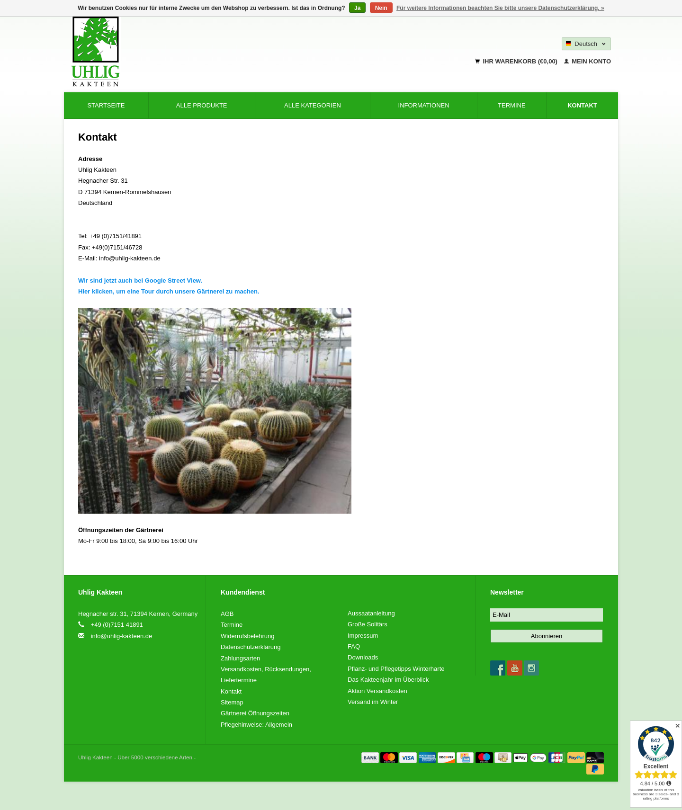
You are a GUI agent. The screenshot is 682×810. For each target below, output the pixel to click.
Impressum (363, 635)
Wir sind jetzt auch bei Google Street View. (141, 280)
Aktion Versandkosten (377, 690)
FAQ (354, 646)
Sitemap (232, 702)
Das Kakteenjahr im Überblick (388, 679)
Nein (381, 8)
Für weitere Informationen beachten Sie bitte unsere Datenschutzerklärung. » (500, 8)
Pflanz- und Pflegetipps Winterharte (396, 668)
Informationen (423, 105)
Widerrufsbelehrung (247, 636)
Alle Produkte (201, 105)
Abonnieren (547, 636)
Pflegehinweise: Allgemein (256, 724)
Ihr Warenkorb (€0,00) (517, 61)
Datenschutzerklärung (250, 646)
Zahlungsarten (240, 658)
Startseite (106, 105)
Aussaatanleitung (371, 613)
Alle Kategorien (312, 105)
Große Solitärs (367, 624)
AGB (227, 613)
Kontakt (582, 105)
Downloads (363, 657)
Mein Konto (587, 61)
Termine (512, 105)
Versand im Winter (373, 701)
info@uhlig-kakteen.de (122, 636)
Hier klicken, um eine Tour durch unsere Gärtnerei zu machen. (169, 291)
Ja (357, 8)
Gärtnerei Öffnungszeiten (255, 713)
